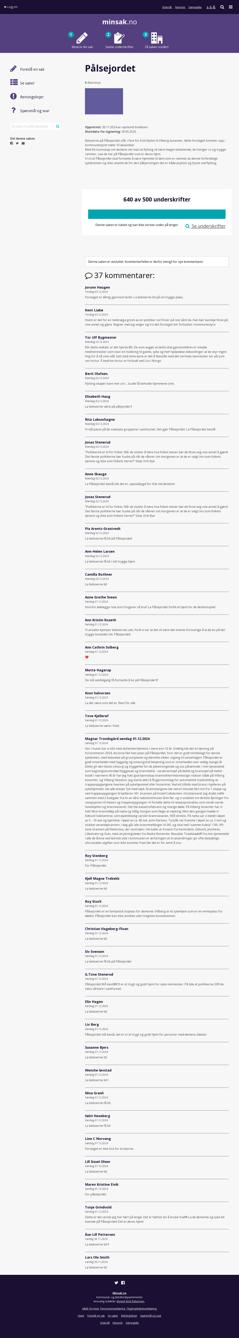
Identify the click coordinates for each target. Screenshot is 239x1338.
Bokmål (167, 7)
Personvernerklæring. (113, 1308)
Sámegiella (194, 7)
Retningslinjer (129, 1315)
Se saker (113, 1315)
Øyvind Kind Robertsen (131, 1301)
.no (119, 21)
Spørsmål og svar (150, 1315)
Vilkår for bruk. (90, 1308)
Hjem (81, 1315)
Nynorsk (180, 7)
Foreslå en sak (96, 1315)
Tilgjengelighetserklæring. (141, 1308)
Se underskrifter (205, 226)
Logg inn (11, 7)
